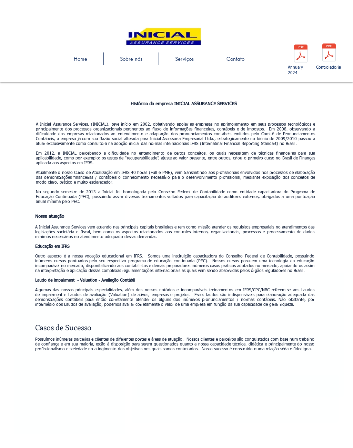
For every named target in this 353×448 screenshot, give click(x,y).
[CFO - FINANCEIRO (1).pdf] (329, 53)
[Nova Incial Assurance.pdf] (300, 54)
